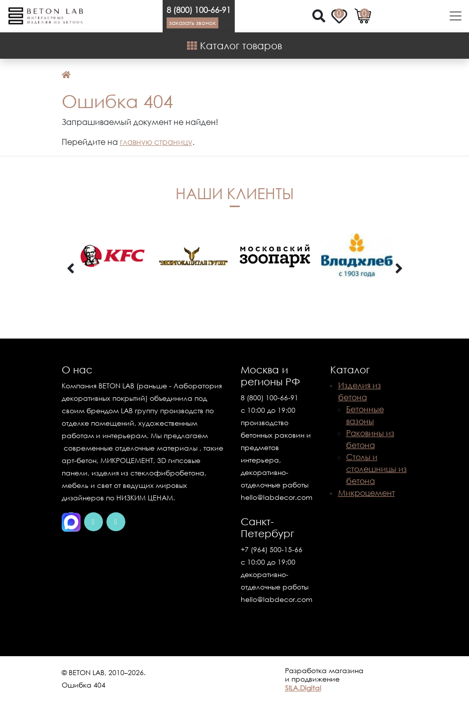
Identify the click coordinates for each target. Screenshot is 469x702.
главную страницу (156, 142)
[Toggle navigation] (452, 15)
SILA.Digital (303, 688)
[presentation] (71, 268)
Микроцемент (366, 493)
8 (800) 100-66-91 (199, 10)
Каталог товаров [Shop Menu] (234, 45)
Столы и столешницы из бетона (376, 469)
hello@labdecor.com (276, 497)
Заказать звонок (192, 22)
